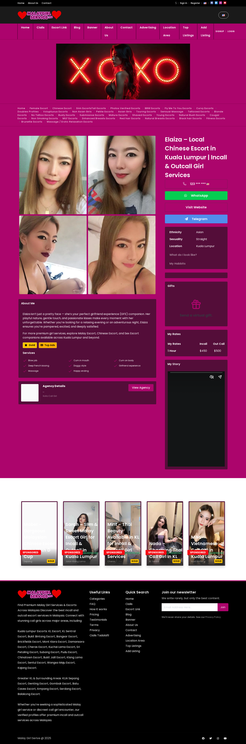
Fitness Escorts (215, 118)
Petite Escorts (105, 111)
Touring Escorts (146, 111)
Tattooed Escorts (199, 111)
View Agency (141, 388)
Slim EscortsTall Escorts (91, 108)
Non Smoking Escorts (44, 118)
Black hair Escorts (190, 118)
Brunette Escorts (31, 121)
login (231, 31)
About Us (33, 3)
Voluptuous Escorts (55, 111)
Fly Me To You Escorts (178, 108)
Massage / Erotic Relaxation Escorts (70, 121)
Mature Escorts (118, 115)
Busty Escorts (66, 115)
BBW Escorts (152, 108)
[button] (175, 3)
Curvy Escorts (205, 108)
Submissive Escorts (92, 115)
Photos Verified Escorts (125, 108)
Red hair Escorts (130, 118)
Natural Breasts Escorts (160, 118)
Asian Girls (125, 111)
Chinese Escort (62, 108)
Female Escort (39, 108)
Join (223, 607)
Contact (46, 3)
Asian (199, 232)
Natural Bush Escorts (192, 115)
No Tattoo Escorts (42, 115)
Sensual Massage (172, 111)
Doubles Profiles (28, 111)
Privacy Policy (213, 617)
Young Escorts (166, 115)
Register (195, 3)
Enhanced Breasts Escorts (98, 118)
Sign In (183, 3)
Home (21, 3)
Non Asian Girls (82, 111)
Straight (201, 239)
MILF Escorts (70, 118)
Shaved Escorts (142, 115)
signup (219, 31)
